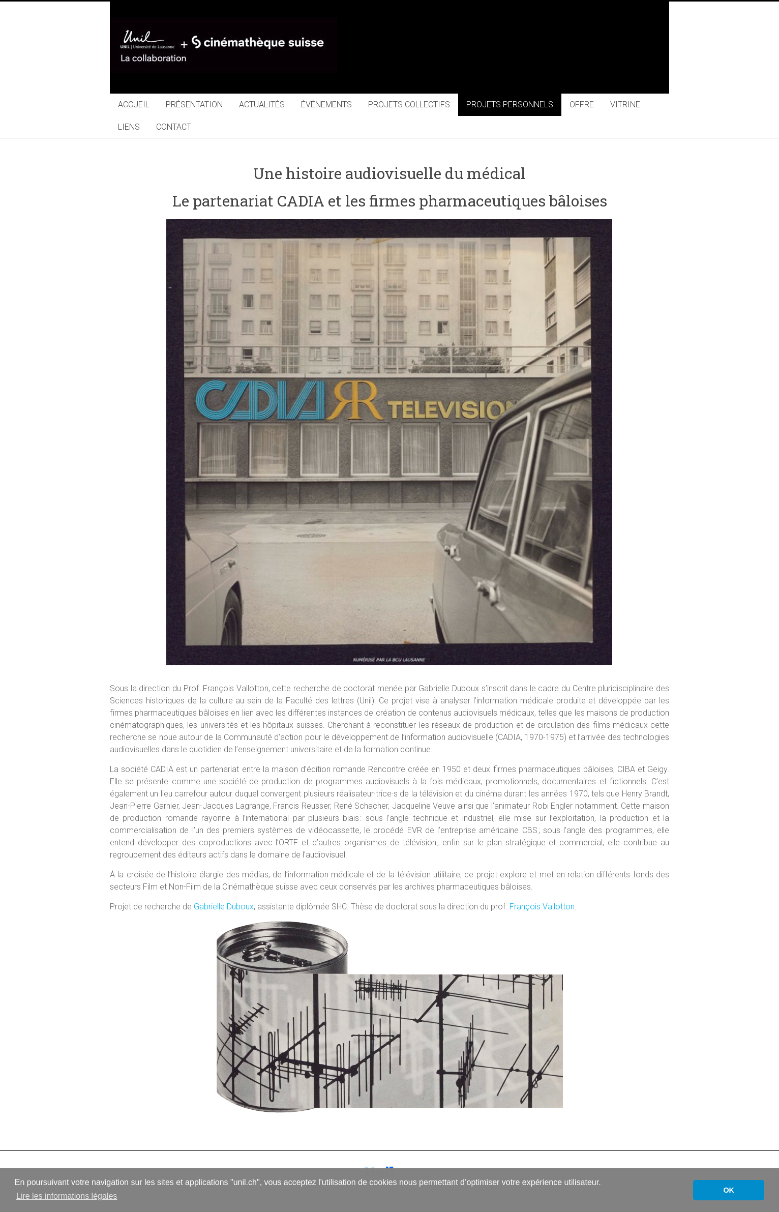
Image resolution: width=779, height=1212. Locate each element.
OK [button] (728, 1190)
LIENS (129, 127)
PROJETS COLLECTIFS (409, 104)
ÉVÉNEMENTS (326, 104)
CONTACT (173, 127)
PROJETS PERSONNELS (509, 104)
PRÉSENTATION (194, 104)
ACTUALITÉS (262, 104)
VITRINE (625, 104)
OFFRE (582, 104)
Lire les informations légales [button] (66, 1196)
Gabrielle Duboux (224, 906)
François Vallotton (542, 906)
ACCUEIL (133, 104)
